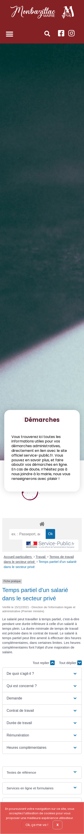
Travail (41, 557)
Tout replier (44, 662)
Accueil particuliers (18, 557)
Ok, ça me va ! (37, 825)
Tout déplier (70, 662)
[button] (9, 34)
